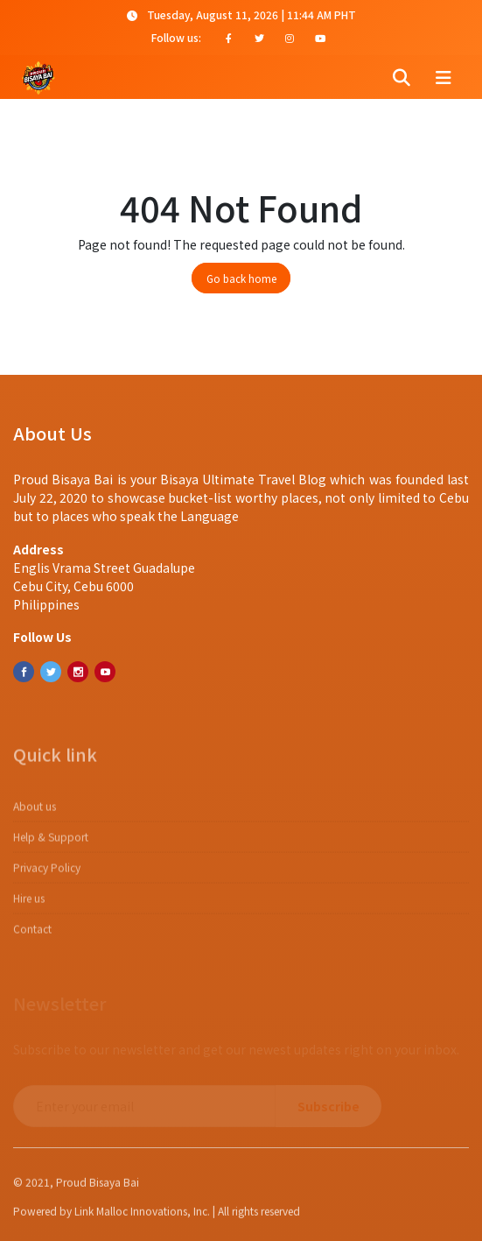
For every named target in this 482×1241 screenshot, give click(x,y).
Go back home (241, 278)
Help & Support (50, 843)
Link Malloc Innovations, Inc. (142, 1215)
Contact (32, 935)
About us (34, 813)
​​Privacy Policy (46, 874)
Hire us (29, 905)
